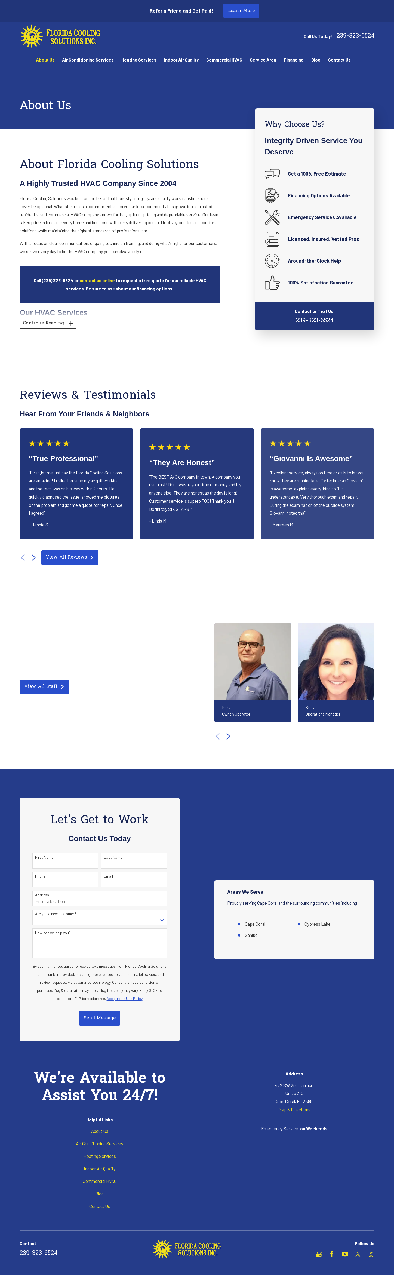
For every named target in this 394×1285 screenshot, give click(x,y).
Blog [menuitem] (316, 59)
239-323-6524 (355, 36)
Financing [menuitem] (294, 59)
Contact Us (99, 1206)
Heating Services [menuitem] (138, 59)
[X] (358, 1254)
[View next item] (33, 557)
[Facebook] (332, 1254)
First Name (42, 857)
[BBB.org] (371, 1254)
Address (40, 895)
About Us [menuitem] (45, 59)
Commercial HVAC (100, 1181)
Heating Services (100, 1156)
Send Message (97, 1018)
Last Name (110, 857)
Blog (100, 1193)
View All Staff (42, 686)
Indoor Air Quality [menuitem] (181, 59)
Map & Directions (294, 1109)
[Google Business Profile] (319, 1254)
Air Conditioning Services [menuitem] (88, 59)
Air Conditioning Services (99, 1143)
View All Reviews (70, 557)
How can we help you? (50, 933)
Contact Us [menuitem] (339, 59)
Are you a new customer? (53, 914)
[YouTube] (345, 1254)
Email (105, 876)
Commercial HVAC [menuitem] (224, 59)
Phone (38, 876)
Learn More (241, 11)
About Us (99, 1131)
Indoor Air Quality (100, 1168)
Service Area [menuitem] (263, 59)
